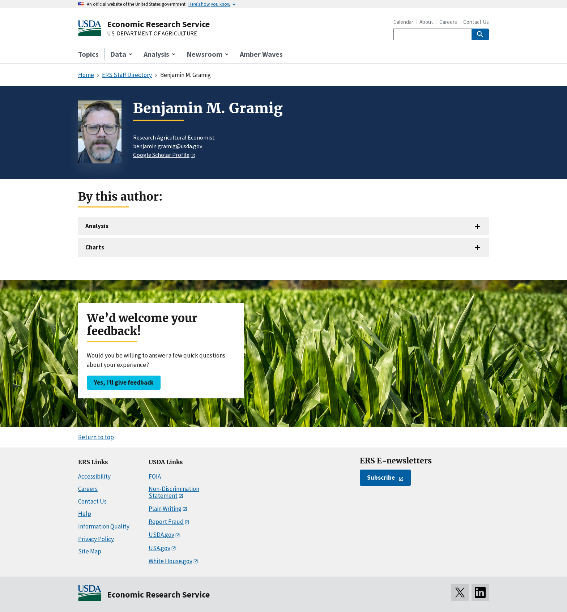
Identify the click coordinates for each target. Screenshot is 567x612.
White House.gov (170, 561)
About (426, 22)
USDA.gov (161, 535)
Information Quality (103, 526)
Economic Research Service (158, 24)
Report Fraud (166, 522)
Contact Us (476, 22)
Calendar (403, 22)
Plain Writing (165, 509)
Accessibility (94, 476)
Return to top (96, 437)
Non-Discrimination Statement (174, 492)
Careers (448, 22)
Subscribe (381, 478)
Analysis (96, 226)
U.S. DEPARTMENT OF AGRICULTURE (152, 33)
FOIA (155, 476)
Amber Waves (261, 54)
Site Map (89, 551)
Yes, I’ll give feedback (123, 382)
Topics (88, 54)
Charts (94, 247)
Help (84, 514)
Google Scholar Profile (161, 154)
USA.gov (159, 548)
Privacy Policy (96, 539)
